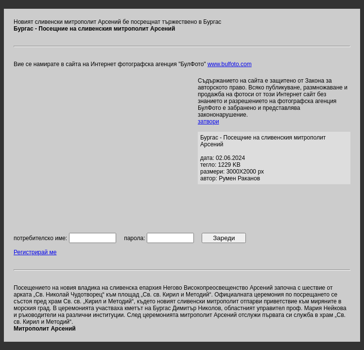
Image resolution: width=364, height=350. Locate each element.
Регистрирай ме (35, 252)
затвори (208, 121)
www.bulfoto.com (230, 64)
